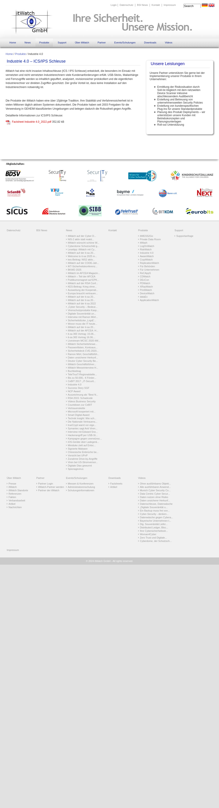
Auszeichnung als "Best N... (83, 394)
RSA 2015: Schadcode (80, 398)
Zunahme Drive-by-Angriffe (82, 458)
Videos (168, 42)
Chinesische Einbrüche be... (83, 452)
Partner (102, 42)
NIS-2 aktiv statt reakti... (81, 239)
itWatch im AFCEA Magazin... (84, 273)
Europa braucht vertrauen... (83, 293)
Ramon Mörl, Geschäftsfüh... (83, 354)
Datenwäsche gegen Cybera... (156, 517)
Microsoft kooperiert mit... (81, 411)
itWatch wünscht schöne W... (83, 242)
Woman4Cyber (148, 534)
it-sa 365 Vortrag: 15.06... (82, 334)
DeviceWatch (147, 293)
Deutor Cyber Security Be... (83, 361)
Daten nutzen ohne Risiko (154, 497)
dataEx (144, 296)
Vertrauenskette (76, 408)
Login (114, 5)
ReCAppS (145, 273)
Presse (12, 483)
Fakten (12, 497)
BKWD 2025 (75, 269)
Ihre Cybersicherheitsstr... (154, 531)
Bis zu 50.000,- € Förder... (82, 377)
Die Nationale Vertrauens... (82, 421)
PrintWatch (146, 290)
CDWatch (145, 276)
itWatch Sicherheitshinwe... (82, 344)
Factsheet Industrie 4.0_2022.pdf (31, 121)
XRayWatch (146, 286)
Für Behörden (147, 266)
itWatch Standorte (18, 490)
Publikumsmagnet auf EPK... (83, 279)
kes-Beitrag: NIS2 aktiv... (81, 259)
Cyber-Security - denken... (154, 514)
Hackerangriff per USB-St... (83, 435)
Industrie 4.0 (75, 384)
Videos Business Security (82, 401)
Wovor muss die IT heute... (82, 323)
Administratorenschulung (81, 487)
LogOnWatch (147, 246)
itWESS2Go (146, 236)
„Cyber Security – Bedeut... (82, 307)
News (27, 42)
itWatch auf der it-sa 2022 (82, 303)
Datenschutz (126, 5)
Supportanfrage (184, 236)
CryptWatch (146, 259)
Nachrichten (15, 507)
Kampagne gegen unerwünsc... (85, 438)
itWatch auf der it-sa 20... (81, 252)
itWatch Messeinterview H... (83, 367)
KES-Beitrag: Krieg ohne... (82, 286)
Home (12, 42)
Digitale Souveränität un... (82, 313)
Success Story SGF (78, 388)
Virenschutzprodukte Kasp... (83, 310)
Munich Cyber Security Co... (155, 490)
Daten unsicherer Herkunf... (83, 357)
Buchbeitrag (74, 371)
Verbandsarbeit (17, 500)
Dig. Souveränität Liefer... (154, 524)
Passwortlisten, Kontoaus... (83, 347)
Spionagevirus (76, 469)
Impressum (170, 5)
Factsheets (116, 483)
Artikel (12, 503)
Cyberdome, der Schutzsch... (156, 541)
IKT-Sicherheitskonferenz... (82, 266)
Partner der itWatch (48, 490)
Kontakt (156, 5)
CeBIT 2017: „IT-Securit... (82, 381)
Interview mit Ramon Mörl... (83, 317)
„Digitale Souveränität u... (154, 507)
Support (62, 42)
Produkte (44, 42)
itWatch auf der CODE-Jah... (83, 263)
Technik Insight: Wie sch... (82, 418)
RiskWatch (146, 249)
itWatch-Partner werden (51, 487)
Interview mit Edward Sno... (83, 431)
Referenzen (15, 493)
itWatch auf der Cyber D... (82, 236)
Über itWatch (82, 42)
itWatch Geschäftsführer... (82, 364)
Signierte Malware (78, 448)
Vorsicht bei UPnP (78, 455)
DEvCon (144, 279)
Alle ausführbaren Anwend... (155, 487)
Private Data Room (150, 239)
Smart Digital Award (78, 415)
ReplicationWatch (149, 263)
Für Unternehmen (149, 269)
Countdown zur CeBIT (80, 404)
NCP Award (74, 391)
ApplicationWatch (149, 300)
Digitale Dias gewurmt (80, 465)
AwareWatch (147, 256)
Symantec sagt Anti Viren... (82, 428)
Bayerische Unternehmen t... (155, 520)
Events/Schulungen (125, 42)
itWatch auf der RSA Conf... (83, 283)
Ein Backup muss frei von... (155, 510)
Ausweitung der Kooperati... (83, 290)
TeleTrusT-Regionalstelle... (82, 374)
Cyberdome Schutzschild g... (83, 246)
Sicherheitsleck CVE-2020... (83, 350)
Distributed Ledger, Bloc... (154, 527)
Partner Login (45, 483)
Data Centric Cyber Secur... (155, 493)
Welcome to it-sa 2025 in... (82, 256)
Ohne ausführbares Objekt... (155, 483)
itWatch (13, 487)
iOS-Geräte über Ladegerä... (83, 442)
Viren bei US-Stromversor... (83, 462)
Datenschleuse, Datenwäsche (156, 503)
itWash (143, 242)
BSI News (142, 5)
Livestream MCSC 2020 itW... (84, 340)
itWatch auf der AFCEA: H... (83, 330)
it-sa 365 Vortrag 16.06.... (82, 337)
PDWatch (145, 283)
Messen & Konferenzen (80, 483)
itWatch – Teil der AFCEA (81, 276)
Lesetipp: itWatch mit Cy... (82, 249)
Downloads (150, 42)
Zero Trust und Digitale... (153, 537)
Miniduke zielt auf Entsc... (82, 445)
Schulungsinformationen (81, 490)
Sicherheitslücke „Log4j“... (82, 320)
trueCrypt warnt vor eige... (82, 425)
